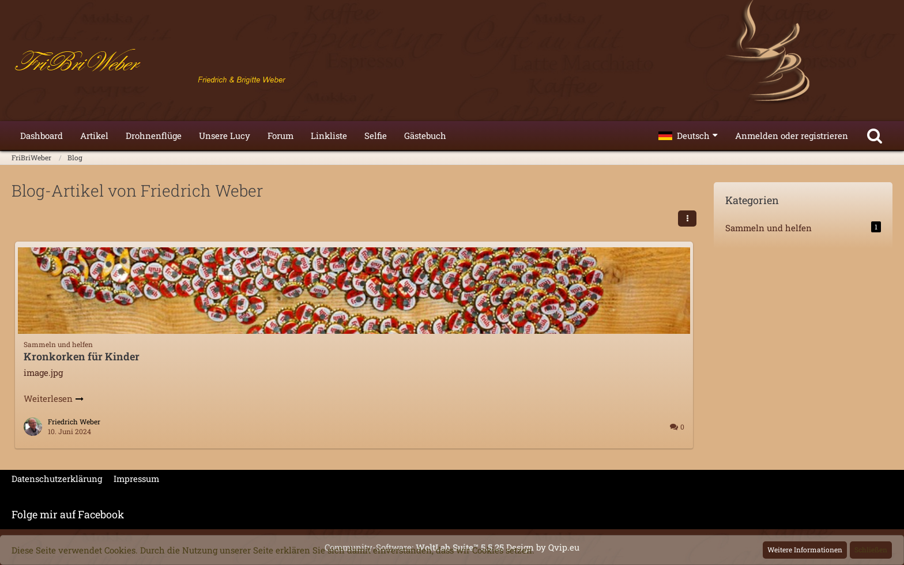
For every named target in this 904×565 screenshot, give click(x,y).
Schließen (870, 549)
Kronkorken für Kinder (82, 356)
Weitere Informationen (804, 549)
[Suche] (874, 135)
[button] (688, 135)
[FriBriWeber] (452, 63)
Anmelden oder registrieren (791, 135)
